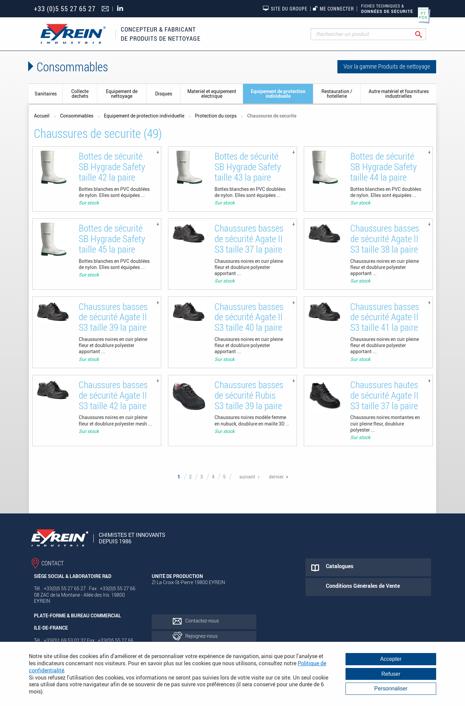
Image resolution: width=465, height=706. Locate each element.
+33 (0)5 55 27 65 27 (65, 8)
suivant (247, 476)
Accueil (42, 115)
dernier (276, 476)
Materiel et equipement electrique (211, 93)
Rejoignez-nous (201, 636)
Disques (163, 93)
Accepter (391, 659)
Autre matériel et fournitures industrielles (399, 93)
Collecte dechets (80, 93)
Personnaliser (391, 688)
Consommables (76, 115)
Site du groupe (285, 8)
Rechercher (424, 34)
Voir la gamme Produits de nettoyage (386, 66)
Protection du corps (216, 115)
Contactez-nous (202, 620)
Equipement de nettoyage (121, 93)
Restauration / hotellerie (336, 93)
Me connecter (333, 8)
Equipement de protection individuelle (278, 93)
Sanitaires (46, 93)
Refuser (390, 674)
